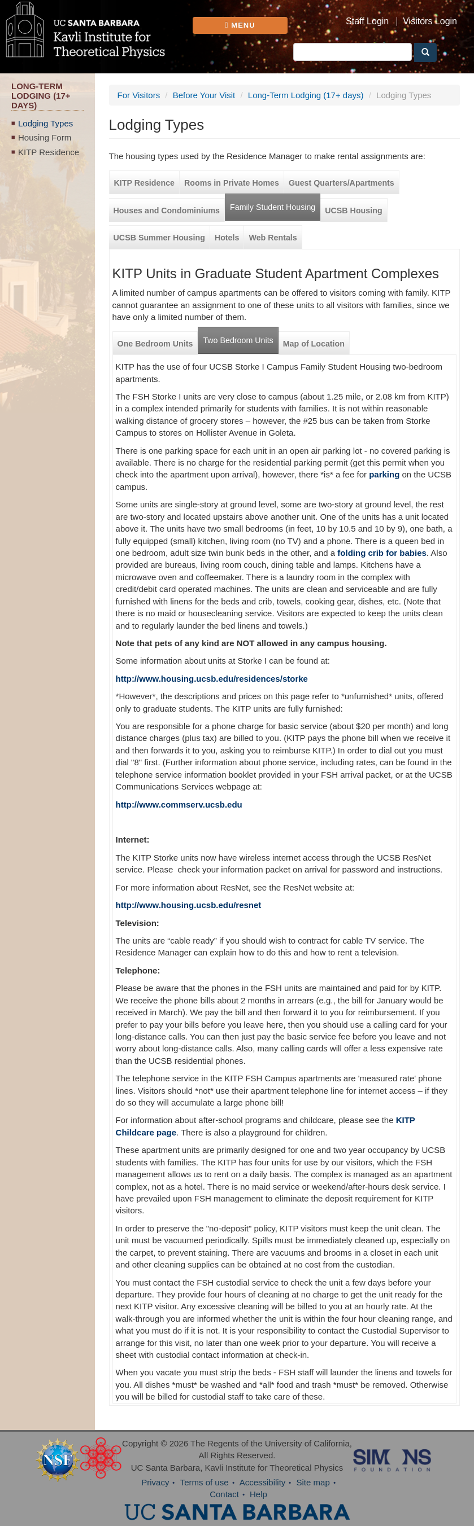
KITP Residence (48, 152)
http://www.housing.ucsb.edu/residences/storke (212, 678)
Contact (224, 1494)
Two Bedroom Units (238, 340)
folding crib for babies (382, 553)
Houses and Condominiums (167, 210)
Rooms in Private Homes (231, 182)
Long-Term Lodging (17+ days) (306, 95)
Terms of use (204, 1482)
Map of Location (314, 343)
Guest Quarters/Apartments (341, 182)
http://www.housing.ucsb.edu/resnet (189, 905)
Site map (313, 1482)
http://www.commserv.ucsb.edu (179, 804)
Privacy (155, 1482)
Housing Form (44, 137)
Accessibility (263, 1482)
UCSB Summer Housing (159, 237)
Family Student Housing (272, 207)
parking (384, 474)
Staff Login (367, 21)
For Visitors (139, 95)
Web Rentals (273, 237)
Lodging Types (45, 123)
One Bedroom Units (155, 343)
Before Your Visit (204, 95)
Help (258, 1494)
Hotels (227, 237)
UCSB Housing (353, 210)
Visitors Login (430, 21)
